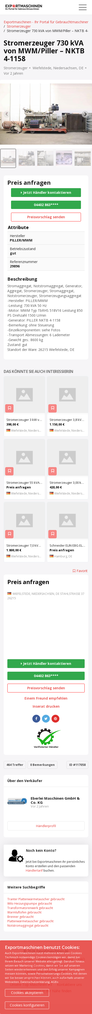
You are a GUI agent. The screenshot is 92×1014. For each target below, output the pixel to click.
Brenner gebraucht (20, 917)
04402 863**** (46, 204)
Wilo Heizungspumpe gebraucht (29, 903)
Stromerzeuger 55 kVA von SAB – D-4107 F (25, 482)
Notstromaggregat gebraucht (27, 925)
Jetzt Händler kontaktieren (46, 192)
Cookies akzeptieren (27, 992)
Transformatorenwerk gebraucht (30, 908)
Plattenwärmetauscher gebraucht (30, 921)
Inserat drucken (46, 706)
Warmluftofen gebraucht (24, 912)
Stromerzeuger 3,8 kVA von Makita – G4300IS (69, 420)
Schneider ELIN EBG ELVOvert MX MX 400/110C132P (69, 545)
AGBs (54, 982)
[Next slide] (85, 114)
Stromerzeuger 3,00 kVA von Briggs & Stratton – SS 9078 (69, 482)
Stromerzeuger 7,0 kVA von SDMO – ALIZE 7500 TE (25, 545)
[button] (8, 158)
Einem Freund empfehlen (46, 698)
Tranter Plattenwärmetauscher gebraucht (36, 899)
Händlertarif (34, 870)
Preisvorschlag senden (46, 217)
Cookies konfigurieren (27, 1005)
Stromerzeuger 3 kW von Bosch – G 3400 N (25, 420)
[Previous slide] (6, 114)
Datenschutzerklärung (35, 982)
